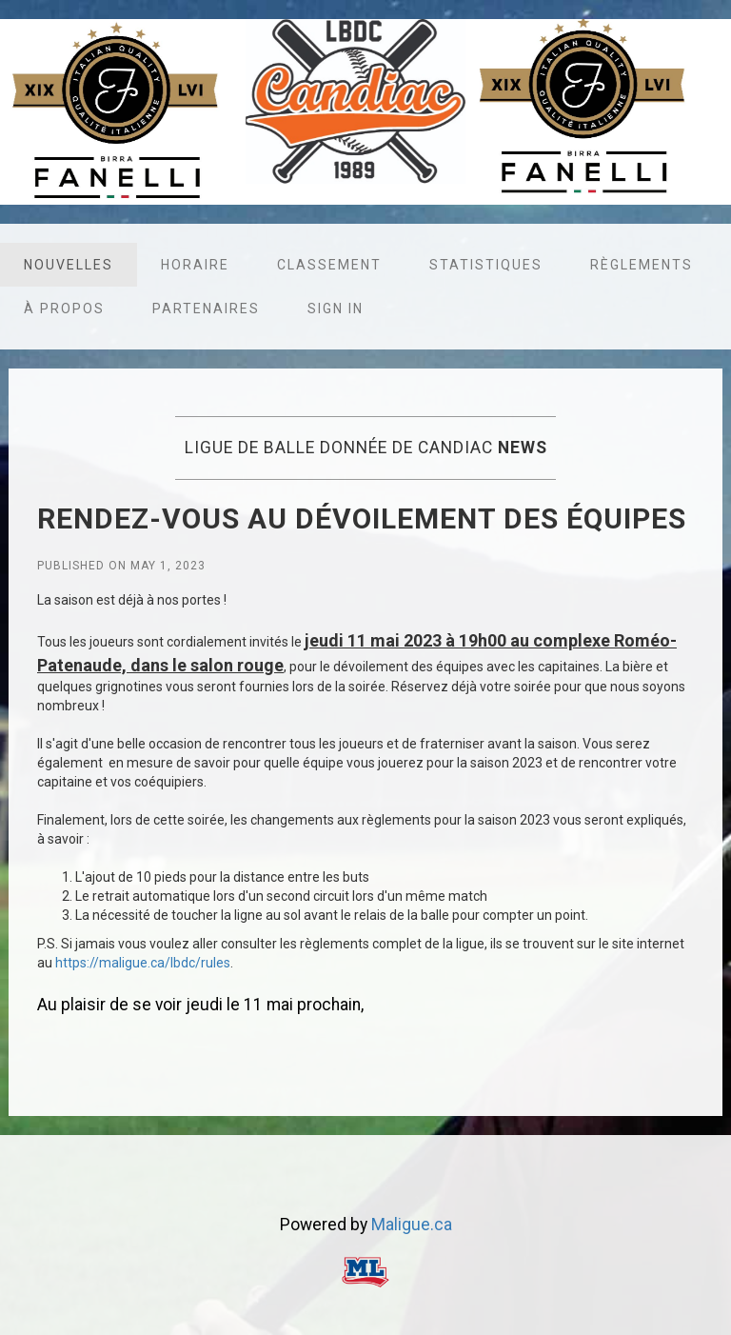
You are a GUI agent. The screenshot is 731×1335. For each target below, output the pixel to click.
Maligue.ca (411, 1224)
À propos (64, 308)
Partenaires (206, 308)
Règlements (641, 264)
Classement (329, 264)
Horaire (195, 264)
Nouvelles (68, 264)
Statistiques (486, 264)
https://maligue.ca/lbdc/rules (142, 962)
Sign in (335, 308)
